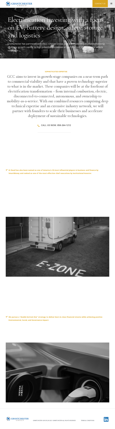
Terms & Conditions (87, 420)
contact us (100, 3)
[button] (111, 3)
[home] (19, 4)
